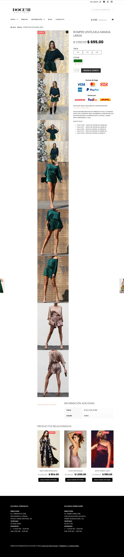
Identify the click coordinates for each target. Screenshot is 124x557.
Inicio (14, 27)
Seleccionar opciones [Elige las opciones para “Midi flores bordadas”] (48, 480)
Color (76, 57)
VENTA (12, 19)
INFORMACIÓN (36, 19)
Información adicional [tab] (47, 405)
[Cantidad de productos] (76, 70)
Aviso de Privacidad (49, 546)
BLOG (50, 19)
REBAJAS (24, 19)
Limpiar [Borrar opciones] (80, 64)
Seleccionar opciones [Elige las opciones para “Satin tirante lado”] (102, 480)
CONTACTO (60, 19)
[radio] (78, 52)
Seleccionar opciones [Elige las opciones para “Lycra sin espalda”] (75, 480)
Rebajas (19, 27)
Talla (75, 48)
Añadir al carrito (91, 70)
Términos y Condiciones (69, 546)
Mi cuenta (94, 2)
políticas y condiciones (81, 108)
